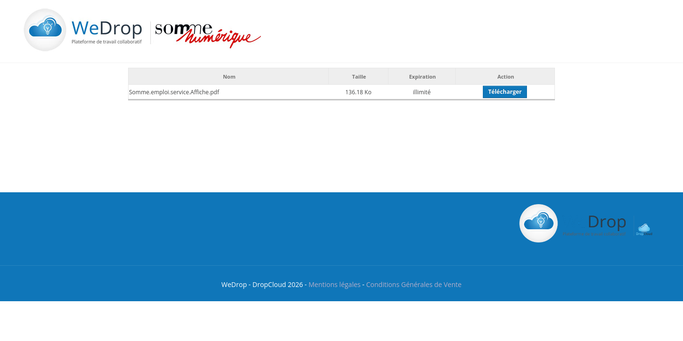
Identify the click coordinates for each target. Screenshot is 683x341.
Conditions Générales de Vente (413, 284)
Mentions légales (334, 284)
